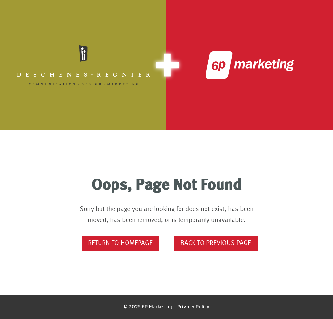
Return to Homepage (120, 243)
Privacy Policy (193, 306)
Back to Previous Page (215, 243)
